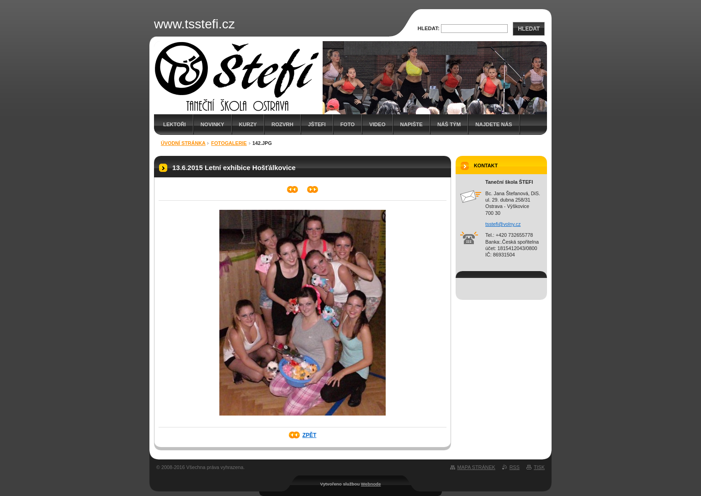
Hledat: (429, 28)
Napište (411, 124)
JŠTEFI (317, 124)
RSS (515, 467)
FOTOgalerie (229, 143)
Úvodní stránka (183, 143)
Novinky (212, 124)
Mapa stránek (476, 467)
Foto (347, 124)
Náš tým (449, 124)
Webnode (371, 483)
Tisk (539, 467)
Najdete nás (493, 124)
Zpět (310, 435)
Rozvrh (282, 124)
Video (377, 124)
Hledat (529, 29)
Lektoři (174, 124)
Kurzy (248, 124)
